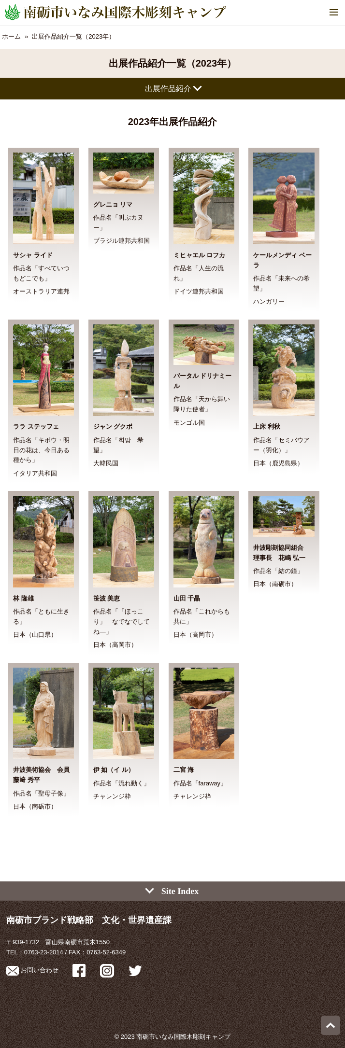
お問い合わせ (32, 970)
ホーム (11, 36)
